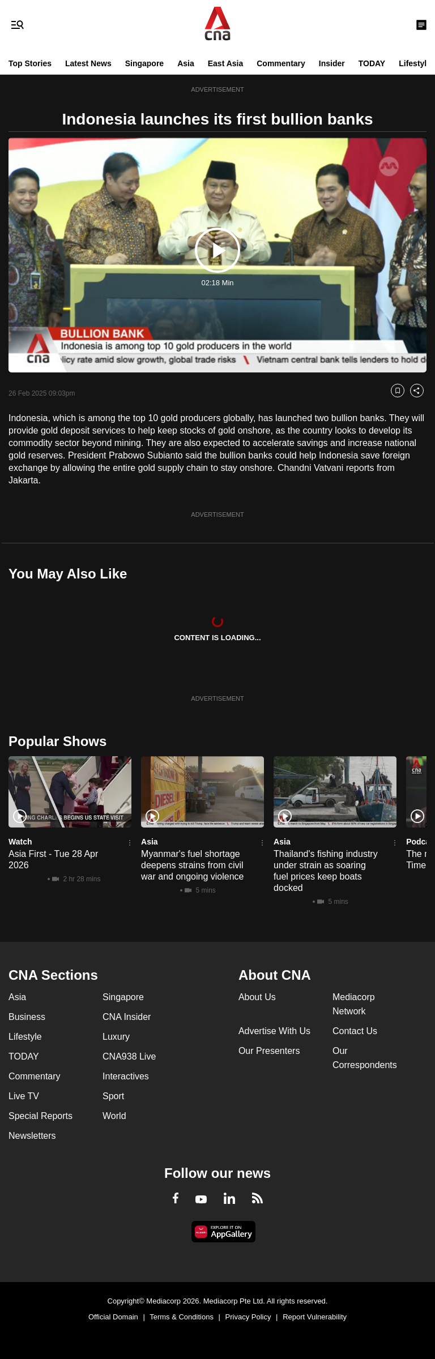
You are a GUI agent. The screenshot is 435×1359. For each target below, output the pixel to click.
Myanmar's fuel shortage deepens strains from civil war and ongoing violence (192, 865)
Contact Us (354, 1031)
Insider (332, 63)
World (114, 1116)
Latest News (88, 63)
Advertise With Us (274, 1031)
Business (26, 1017)
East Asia (226, 63)
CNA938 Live (129, 1056)
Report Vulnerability (315, 1317)
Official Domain (113, 1317)
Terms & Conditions (182, 1317)
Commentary (281, 63)
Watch (20, 841)
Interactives (126, 1076)
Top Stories (30, 63)
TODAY (372, 63)
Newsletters (32, 1136)
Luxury (116, 1036)
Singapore (144, 63)
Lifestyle (415, 63)
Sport (113, 1096)
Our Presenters (269, 1051)
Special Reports (40, 1116)
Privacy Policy (248, 1317)
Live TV (23, 1096)
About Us (257, 997)
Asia (185, 63)
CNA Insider (127, 1017)
